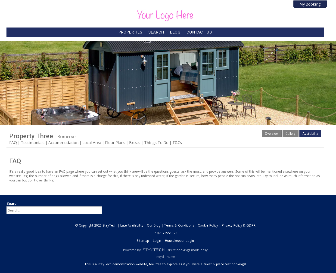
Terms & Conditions (179, 225)
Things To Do (156, 142)
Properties (130, 32)
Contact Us (199, 32)
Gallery (291, 133)
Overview (272, 133)
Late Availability (131, 225)
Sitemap (143, 240)
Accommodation (63, 142)
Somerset (67, 136)
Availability (310, 133)
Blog (175, 32)
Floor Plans (115, 142)
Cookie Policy (208, 225)
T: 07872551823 (165, 233)
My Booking (310, 4)
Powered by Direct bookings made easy (165, 250)
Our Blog (153, 225)
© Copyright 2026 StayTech (95, 225)
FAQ (13, 142)
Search (156, 32)
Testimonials (32, 142)
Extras (134, 142)
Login (157, 240)
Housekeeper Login (179, 240)
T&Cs (177, 142)
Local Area (91, 142)
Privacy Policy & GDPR (238, 225)
